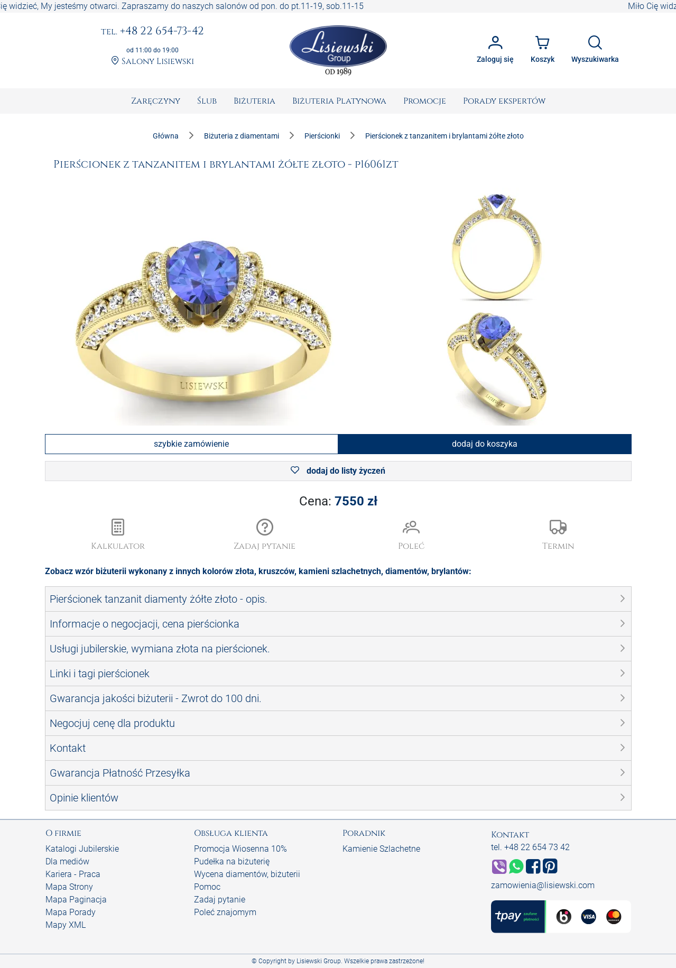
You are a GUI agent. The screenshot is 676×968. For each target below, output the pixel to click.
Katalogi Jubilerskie (82, 849)
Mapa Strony (69, 887)
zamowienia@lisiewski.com (543, 885)
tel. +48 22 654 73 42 (530, 847)
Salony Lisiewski (152, 61)
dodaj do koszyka (484, 444)
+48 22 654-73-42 (152, 32)
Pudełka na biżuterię (232, 861)
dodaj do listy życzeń (338, 471)
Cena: (338, 501)
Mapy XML (65, 925)
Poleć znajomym (225, 912)
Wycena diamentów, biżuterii (247, 874)
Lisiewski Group (319, 961)
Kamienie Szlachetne (381, 849)
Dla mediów (67, 861)
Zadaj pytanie (219, 900)
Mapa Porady (70, 912)
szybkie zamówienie (191, 444)
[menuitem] (156, 101)
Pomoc (207, 887)
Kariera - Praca (72, 874)
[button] (264, 535)
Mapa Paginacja (76, 900)
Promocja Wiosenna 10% (240, 849)
